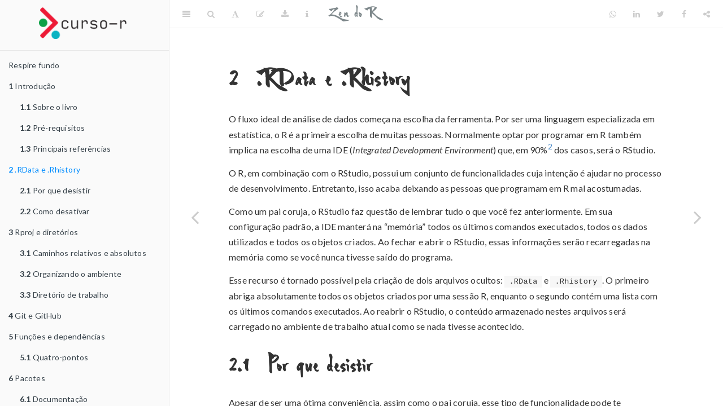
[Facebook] (684, 14)
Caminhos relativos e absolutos (83, 253)
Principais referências (65, 148)
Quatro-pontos (54, 357)
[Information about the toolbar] (307, 14)
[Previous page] (194, 217)
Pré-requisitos (52, 128)
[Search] (211, 14)
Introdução (31, 86)
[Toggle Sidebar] (186, 14)
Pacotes (26, 378)
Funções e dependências (56, 336)
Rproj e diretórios (43, 232)
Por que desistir (55, 190)
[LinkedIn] (636, 14)
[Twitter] (660, 14)
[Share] (706, 14)
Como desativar (55, 211)
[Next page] (697, 217)
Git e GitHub (35, 315)
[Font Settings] (235, 14)
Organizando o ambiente (70, 274)
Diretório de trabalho (64, 294)
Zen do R (352, 14)
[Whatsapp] (613, 14)
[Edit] (260, 14)
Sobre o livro (48, 107)
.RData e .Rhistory (44, 169)
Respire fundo (34, 65)
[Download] (285, 14)
